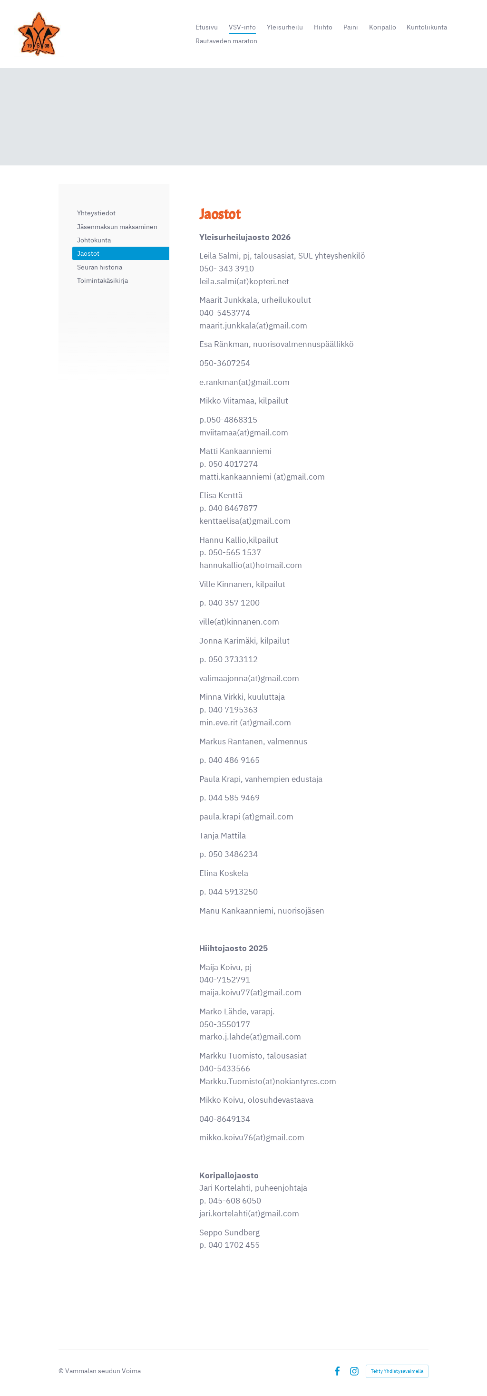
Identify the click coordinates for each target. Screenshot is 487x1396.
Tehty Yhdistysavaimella (397, 1371)
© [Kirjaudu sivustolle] (61, 1370)
